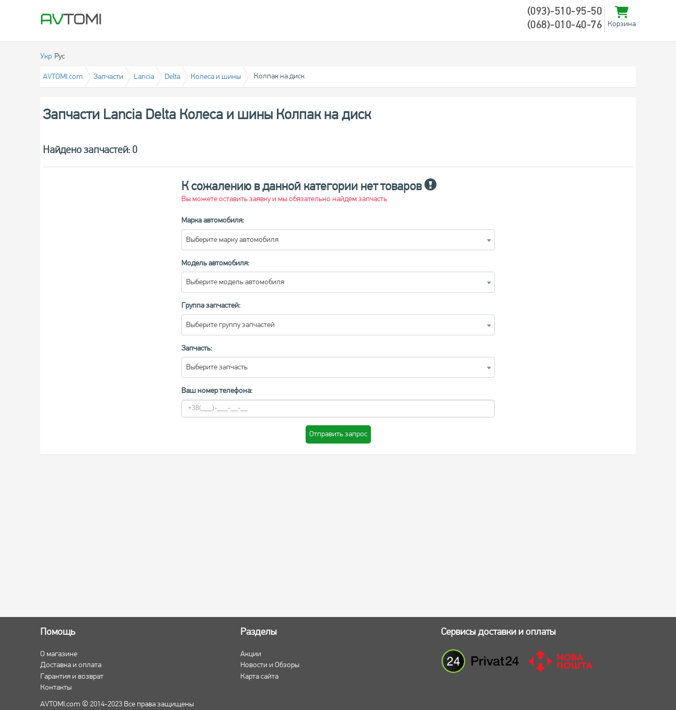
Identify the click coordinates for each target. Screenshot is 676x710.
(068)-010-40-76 (564, 25)
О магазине (58, 654)
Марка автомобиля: (212, 221)
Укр (46, 57)
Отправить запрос (338, 434)
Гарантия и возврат (71, 677)
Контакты (56, 688)
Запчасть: (196, 349)
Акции (250, 654)
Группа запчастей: (210, 306)
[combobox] (338, 239)
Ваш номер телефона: (216, 391)
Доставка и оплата (70, 665)
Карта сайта (259, 677)
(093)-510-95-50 (564, 12)
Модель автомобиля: (215, 263)
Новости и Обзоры (269, 665)
